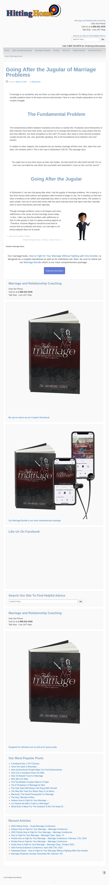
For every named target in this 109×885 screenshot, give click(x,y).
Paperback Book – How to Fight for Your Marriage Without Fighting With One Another (49, 851)
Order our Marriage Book (22, 50)
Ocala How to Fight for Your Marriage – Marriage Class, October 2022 (42, 844)
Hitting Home (36, 82)
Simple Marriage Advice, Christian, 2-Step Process (41, 240)
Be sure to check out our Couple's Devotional (29, 417)
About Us (66, 50)
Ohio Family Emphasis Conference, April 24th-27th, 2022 (37, 848)
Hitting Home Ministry (15, 877)
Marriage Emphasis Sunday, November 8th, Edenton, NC (37, 854)
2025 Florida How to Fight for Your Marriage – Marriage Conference (41, 832)
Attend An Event (94, 50)
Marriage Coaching (42, 50)
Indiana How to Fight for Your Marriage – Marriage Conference (39, 829)
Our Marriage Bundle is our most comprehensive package (35, 520)
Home (7, 50)
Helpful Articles (79, 50)
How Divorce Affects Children (19, 236)
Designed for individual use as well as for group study (33, 747)
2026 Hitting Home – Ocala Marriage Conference (33, 826)
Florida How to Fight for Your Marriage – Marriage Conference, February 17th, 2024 (49, 838)
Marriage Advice (18, 246)
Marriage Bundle (32, 262)
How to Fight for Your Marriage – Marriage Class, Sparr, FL (37, 835)
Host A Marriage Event (13, 56)
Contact (56, 50)
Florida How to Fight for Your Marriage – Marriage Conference (39, 841)
